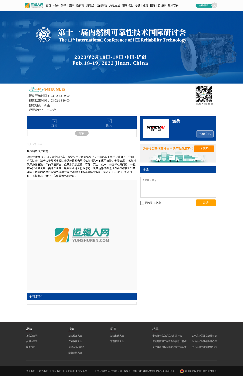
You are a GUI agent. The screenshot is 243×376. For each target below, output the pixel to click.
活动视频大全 (75, 335)
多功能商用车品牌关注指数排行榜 (169, 347)
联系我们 (43, 371)
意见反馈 (82, 371)
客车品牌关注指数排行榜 (204, 335)
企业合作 (69, 371)
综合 (82, 133)
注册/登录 (203, 5)
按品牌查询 (32, 335)
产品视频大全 (75, 341)
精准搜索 (30, 347)
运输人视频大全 (76, 347)
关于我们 (30, 371)
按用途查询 (32, 341)
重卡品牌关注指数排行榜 (204, 341)
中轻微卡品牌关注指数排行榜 (167, 335)
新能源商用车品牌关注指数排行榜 (169, 341)
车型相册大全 (117, 341)
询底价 (204, 148)
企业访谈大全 (75, 352)
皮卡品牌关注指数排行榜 (204, 347)
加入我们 (56, 371)
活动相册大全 (117, 335)
